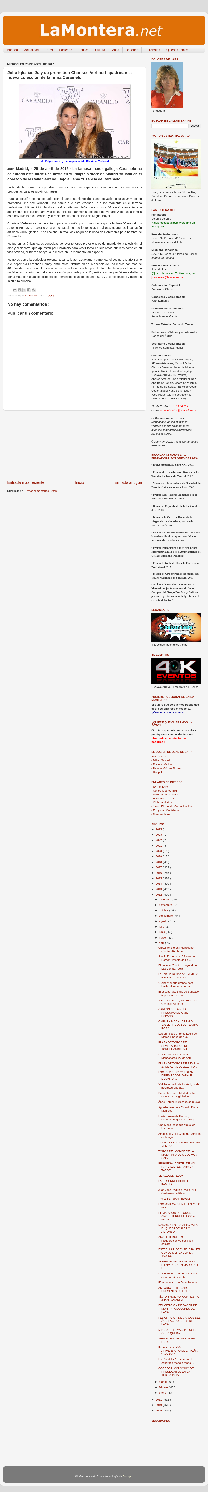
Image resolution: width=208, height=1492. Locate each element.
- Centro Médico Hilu (164, 790)
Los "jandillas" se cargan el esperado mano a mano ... (176, 1361)
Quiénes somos (177, 50)
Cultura (100, 50)
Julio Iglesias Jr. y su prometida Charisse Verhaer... (177, 1002)
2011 (159, 1399)
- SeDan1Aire (159, 786)
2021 (159, 845)
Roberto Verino (161, 764)
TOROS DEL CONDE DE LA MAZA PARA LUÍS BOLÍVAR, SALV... (177, 1155)
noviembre (166, 904)
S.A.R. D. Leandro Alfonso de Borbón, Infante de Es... (176, 958)
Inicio (79, 482)
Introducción (159, 756)
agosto (163, 921)
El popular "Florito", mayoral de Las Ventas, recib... (177, 967)
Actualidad (31, 50)
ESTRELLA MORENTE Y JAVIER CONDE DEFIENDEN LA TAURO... (179, 1252)
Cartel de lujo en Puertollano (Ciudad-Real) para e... (176, 949)
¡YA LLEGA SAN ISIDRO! (174, 1198)
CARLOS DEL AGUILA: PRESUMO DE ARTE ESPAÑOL (173, 1012)
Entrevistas (152, 50)
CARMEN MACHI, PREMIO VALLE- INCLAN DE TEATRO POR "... (178, 1025)
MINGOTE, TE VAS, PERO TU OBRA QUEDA (177, 1331)
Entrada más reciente (25, 482)
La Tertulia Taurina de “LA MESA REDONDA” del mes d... (178, 975)
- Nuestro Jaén (160, 814)
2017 (159, 867)
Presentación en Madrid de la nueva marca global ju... (176, 1094)
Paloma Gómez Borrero (166, 768)
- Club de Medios (161, 802)
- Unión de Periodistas (165, 794)
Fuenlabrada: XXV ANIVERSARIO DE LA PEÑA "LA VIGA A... (177, 1351)
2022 (159, 840)
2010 (159, 1405)
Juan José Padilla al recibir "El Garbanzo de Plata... (177, 1191)
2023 (159, 834)
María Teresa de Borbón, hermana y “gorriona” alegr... (177, 1118)
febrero (164, 1387)
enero (163, 1392)
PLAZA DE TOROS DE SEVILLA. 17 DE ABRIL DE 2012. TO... (179, 1065)
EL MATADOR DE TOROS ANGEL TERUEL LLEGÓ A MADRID (176, 1216)
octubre (164, 910)
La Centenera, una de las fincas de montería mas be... (178, 1275)
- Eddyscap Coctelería (165, 810)
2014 (159, 883)
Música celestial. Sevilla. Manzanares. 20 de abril (174, 1056)
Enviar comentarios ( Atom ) (42, 490)
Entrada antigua (128, 482)
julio (162, 926)
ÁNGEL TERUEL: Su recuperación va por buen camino (175, 1240)
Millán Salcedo (161, 760)
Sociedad (65, 50)
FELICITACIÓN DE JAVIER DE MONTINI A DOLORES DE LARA (177, 1309)
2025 (159, 829)
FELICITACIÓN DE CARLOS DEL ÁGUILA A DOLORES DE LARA (179, 1321)
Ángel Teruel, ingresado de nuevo (179, 1101)
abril (162, 943)
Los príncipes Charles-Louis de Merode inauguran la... (177, 1035)
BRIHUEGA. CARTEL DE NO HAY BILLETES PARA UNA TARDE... (176, 1167)
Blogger (127, 1476)
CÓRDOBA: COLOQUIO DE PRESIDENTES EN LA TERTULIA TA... (176, 1371)
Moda (115, 50)
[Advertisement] (74, 445)
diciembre (165, 899)
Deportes (132, 50)
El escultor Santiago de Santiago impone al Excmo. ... (178, 993)
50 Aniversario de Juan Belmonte (178, 1282)
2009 (159, 1410)
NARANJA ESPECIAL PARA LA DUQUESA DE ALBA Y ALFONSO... (178, 1228)
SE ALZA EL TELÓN (171, 1175)
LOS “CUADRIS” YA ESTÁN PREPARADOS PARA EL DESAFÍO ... (175, 1075)
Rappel (156, 772)
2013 (159, 889)
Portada (12, 50)
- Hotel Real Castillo (163, 798)
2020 (159, 851)
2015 (159, 878)
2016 (159, 872)
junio (162, 932)
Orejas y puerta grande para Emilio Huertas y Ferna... (175, 984)
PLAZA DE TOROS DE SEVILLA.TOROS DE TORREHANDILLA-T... (174, 1045)
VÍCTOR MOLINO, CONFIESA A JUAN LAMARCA (178, 1298)
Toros (49, 50)
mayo (163, 937)
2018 (159, 862)
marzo (163, 1381)
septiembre (166, 915)
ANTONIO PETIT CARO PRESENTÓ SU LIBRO (174, 1289)
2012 (159, 894)
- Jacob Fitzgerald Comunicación (171, 806)
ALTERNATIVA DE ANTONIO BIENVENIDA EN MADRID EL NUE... (178, 1265)
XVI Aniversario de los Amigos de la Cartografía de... (179, 1086)
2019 (159, 856)
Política (84, 50)
